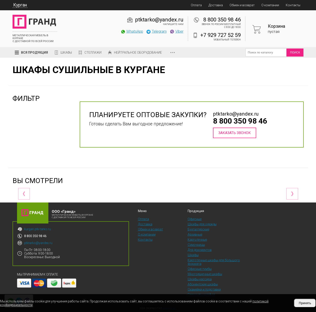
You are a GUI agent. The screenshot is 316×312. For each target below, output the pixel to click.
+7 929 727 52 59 (220, 35)
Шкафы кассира (200, 279)
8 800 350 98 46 (222, 20)
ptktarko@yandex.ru (159, 20)
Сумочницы (196, 245)
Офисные (195, 219)
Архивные (195, 234)
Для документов (200, 250)
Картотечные (197, 239)
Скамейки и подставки (204, 289)
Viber (176, 31)
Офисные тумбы (200, 269)
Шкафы (66, 52)
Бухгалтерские (198, 229)
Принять (305, 303)
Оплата (196, 5)
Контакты (293, 5)
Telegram (156, 31)
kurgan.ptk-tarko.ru (37, 229)
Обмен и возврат (242, 5)
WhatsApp (131, 31)
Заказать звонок (234, 133)
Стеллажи (92, 52)
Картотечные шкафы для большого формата (214, 262)
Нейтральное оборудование (138, 52)
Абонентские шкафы (203, 284)
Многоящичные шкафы (205, 274)
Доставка (216, 5)
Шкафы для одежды (202, 224)
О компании (270, 5)
